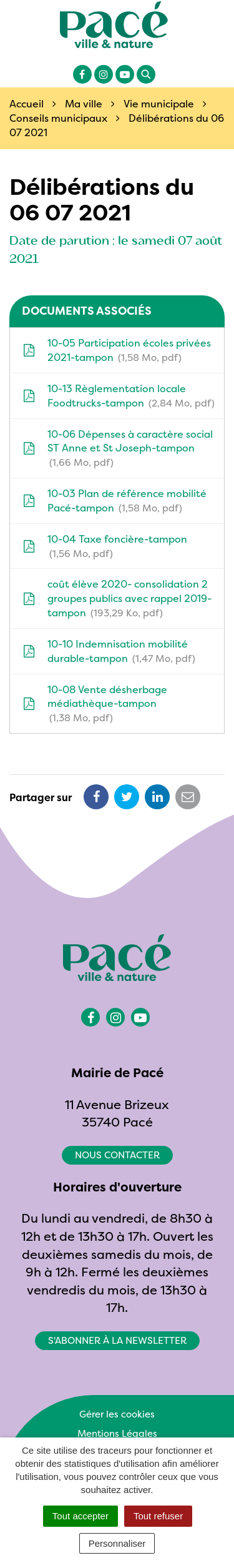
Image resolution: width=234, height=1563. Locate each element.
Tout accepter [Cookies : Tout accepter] (80, 1516)
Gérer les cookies (117, 1414)
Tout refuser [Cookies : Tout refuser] (158, 1516)
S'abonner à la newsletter (117, 1340)
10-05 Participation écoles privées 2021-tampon (116, 350)
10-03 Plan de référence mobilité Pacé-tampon (114, 500)
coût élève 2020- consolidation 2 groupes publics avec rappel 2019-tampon (117, 598)
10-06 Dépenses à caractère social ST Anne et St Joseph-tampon (117, 448)
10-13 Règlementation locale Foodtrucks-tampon (118, 396)
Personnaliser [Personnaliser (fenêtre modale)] (117, 1543)
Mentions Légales (117, 1433)
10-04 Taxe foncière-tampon (104, 546)
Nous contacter (117, 1154)
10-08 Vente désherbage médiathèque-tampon (94, 704)
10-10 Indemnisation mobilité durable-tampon (108, 651)
